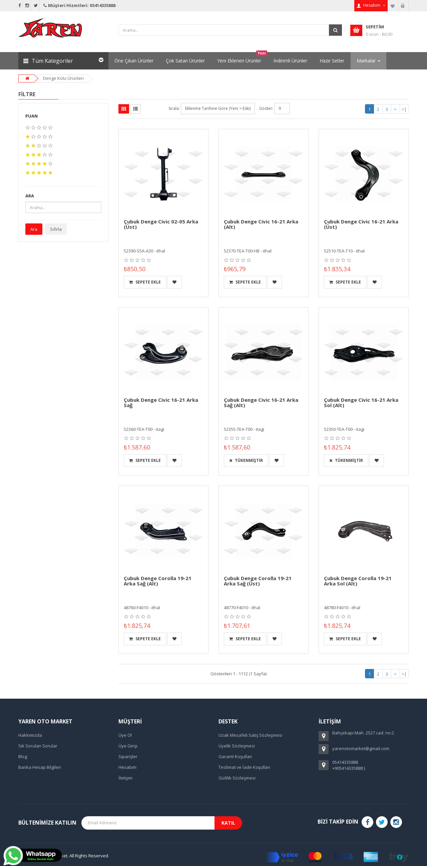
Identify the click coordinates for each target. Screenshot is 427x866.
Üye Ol (125, 735)
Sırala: (174, 108)
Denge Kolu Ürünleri (63, 78)
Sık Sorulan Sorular (37, 746)
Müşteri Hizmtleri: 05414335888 (78, 5)
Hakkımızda (30, 735)
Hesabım (127, 767)
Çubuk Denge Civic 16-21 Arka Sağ (161, 402)
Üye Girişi (127, 746)
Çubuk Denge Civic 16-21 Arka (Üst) (361, 224)
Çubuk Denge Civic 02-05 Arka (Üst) (161, 224)
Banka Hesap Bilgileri (39, 767)
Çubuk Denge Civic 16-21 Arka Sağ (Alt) (261, 402)
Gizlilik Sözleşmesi (237, 778)
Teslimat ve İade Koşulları (244, 767)
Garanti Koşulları (235, 756)
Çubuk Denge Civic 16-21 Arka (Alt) (261, 224)
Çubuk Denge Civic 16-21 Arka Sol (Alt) (361, 402)
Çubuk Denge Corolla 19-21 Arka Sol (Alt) (358, 581)
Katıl (228, 823)
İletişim (125, 778)
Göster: (266, 108)
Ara (33, 229)
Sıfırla (56, 229)
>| (404, 109)
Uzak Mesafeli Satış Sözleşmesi (250, 735)
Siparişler (127, 756)
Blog (22, 756)
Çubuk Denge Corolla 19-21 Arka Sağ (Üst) (258, 581)
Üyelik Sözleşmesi (237, 746)
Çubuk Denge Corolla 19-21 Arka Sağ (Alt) (157, 581)
